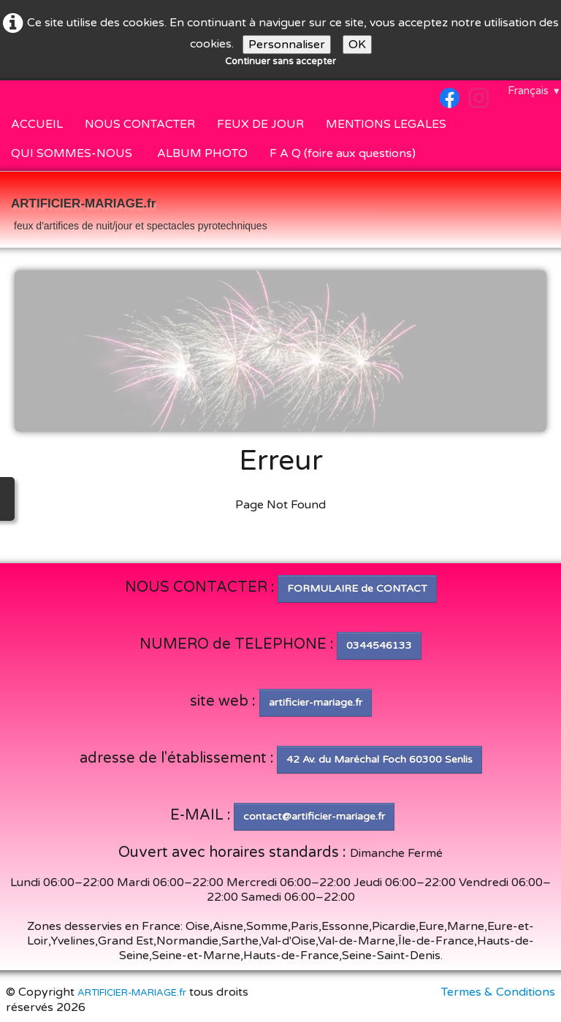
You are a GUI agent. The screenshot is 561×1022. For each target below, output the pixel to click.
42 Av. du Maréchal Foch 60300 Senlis (379, 759)
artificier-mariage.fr (315, 702)
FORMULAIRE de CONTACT (357, 588)
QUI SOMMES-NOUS (73, 153)
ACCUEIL (37, 124)
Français (534, 90)
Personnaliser (286, 44)
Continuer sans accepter (280, 61)
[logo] (139, 211)
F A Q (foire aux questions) (343, 153)
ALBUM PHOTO (202, 153)
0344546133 (379, 645)
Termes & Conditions (498, 992)
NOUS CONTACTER (140, 124)
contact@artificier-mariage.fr (314, 816)
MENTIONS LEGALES (386, 124)
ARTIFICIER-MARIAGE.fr (131, 993)
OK (357, 44)
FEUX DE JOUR (260, 124)
